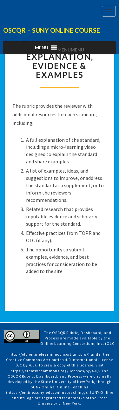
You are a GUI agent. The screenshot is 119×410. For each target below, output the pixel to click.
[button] (70, 49)
